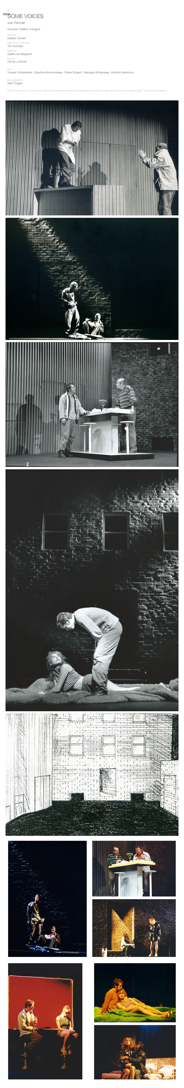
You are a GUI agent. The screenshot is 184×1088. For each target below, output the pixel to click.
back (5, 14)
